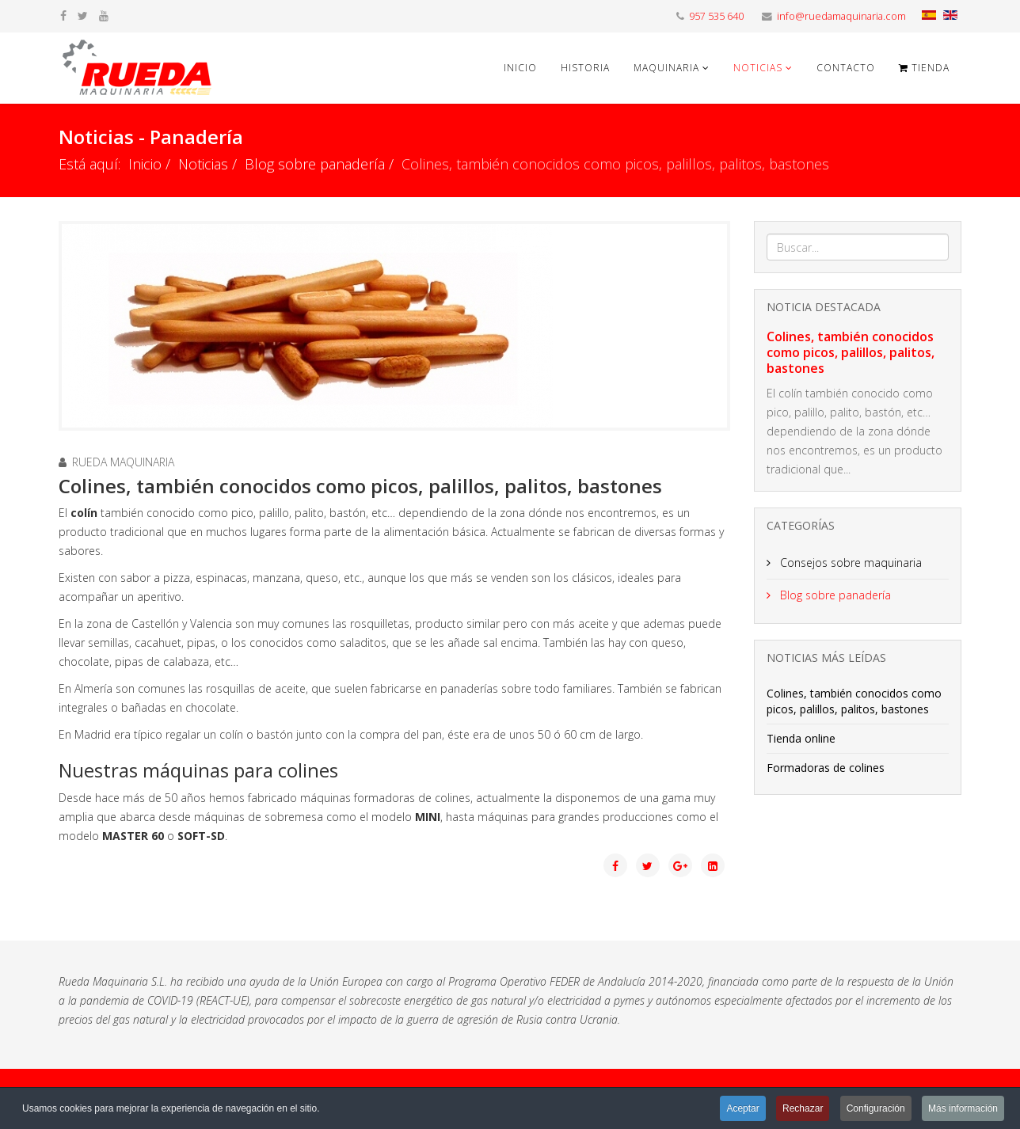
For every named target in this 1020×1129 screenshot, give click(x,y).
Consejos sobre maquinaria (849, 562)
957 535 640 (716, 16)
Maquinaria (666, 67)
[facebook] (63, 15)
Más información (963, 1108)
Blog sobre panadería (315, 163)
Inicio (520, 67)
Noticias (757, 67)
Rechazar (802, 1108)
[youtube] (103, 15)
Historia (585, 67)
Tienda (924, 67)
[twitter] (83, 15)
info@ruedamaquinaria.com (841, 16)
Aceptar (742, 1108)
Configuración (876, 1108)
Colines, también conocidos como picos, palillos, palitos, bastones (850, 352)
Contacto (845, 67)
